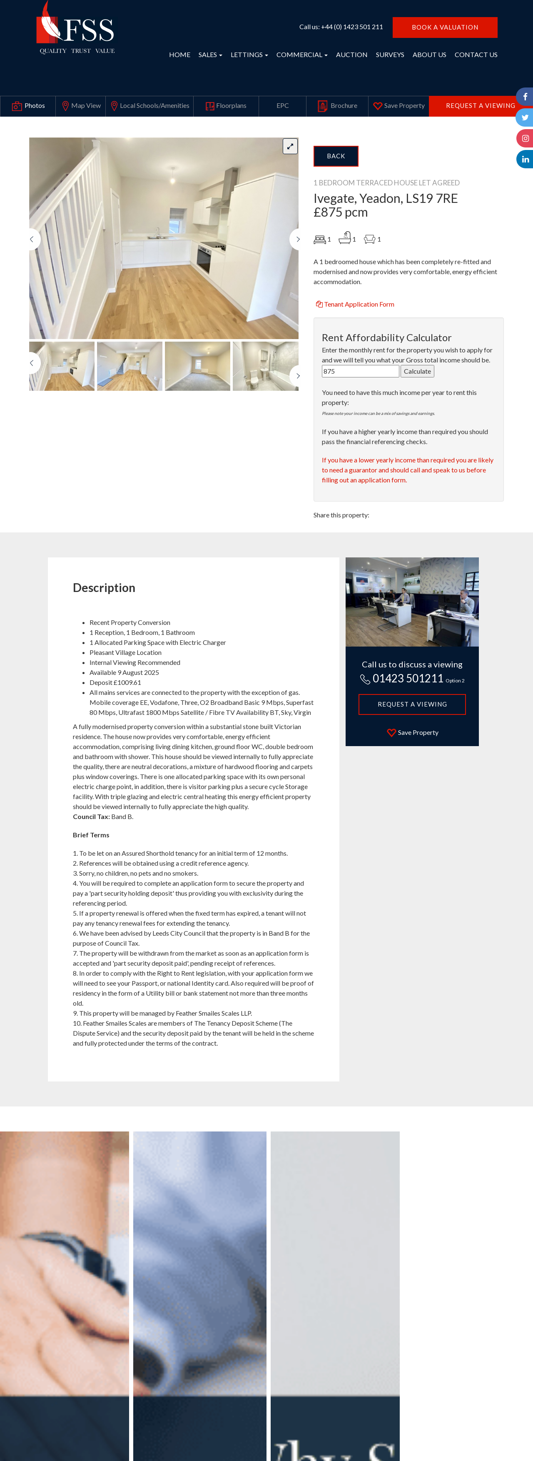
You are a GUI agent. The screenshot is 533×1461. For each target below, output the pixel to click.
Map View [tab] (80, 106)
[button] (35, 283)
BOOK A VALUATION (445, 27)
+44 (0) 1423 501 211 (352, 26)
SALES (210, 54)
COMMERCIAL (302, 54)
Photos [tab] (28, 106)
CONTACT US (476, 54)
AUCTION (352, 54)
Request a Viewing (481, 105)
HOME (179, 54)
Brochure (337, 106)
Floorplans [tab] (226, 106)
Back (336, 156)
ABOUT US (429, 54)
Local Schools (149, 106)
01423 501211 (412, 678)
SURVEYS (390, 54)
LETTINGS (249, 54)
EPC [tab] (282, 105)
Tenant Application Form (354, 304)
